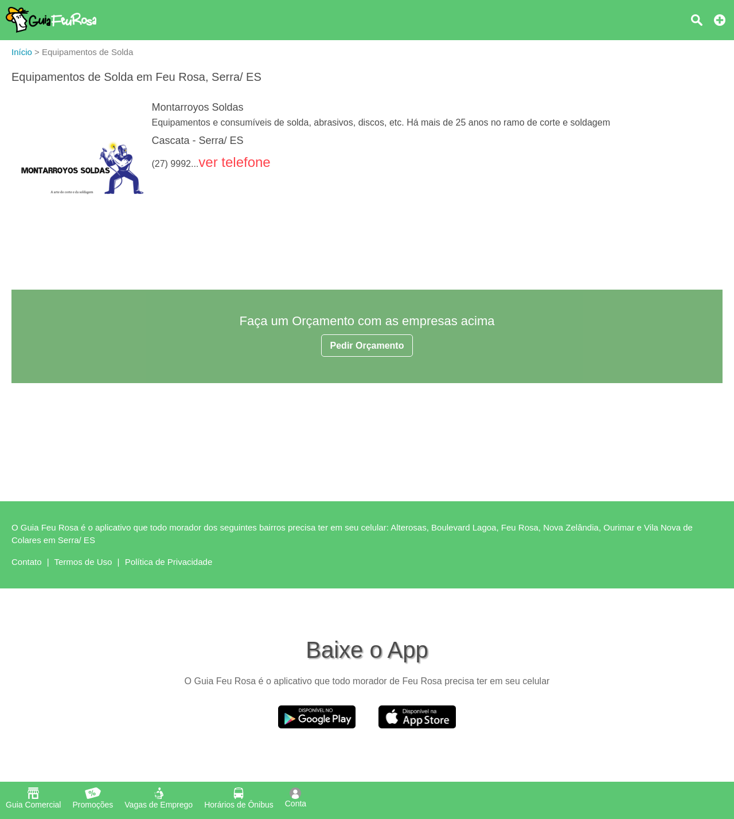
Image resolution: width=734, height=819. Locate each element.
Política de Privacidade (169, 562)
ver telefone (234, 162)
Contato (26, 562)
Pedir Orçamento (367, 345)
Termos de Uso (83, 562)
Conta (295, 797)
